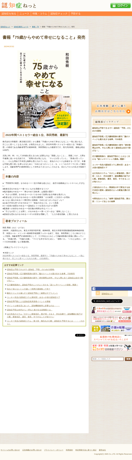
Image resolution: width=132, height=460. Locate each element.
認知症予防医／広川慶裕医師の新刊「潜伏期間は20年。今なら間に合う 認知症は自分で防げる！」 (45, 279)
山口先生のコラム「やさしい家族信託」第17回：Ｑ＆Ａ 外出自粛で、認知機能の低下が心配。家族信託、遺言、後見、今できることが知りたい (45, 315)
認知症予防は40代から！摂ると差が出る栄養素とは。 (30, 310)
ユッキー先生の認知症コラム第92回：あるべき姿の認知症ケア (33, 297)
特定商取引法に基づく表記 (85, 450)
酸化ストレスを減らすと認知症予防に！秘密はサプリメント (32, 293)
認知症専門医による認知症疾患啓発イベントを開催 (28, 301)
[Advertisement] (44, 365)
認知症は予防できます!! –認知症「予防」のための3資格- (31, 269)
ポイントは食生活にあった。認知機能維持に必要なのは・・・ (33, 306)
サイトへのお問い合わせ (10, 450)
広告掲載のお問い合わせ (32, 450)
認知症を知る (9, 13)
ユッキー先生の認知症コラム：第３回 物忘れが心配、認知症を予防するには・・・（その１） (45, 322)
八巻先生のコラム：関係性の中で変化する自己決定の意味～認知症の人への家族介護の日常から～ (111, 190)
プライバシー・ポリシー (53, 450)
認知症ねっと (107, 294)
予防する (76, 13)
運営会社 (102, 450)
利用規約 (69, 450)
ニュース (24, 13)
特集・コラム (40, 13)
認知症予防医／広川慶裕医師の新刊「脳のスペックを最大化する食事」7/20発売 (41, 274)
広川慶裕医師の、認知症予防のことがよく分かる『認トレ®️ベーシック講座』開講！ (42, 285)
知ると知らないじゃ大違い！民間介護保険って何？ (28, 289)
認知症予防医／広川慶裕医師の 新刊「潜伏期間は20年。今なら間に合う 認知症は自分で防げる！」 (111, 148)
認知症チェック (59, 13)
